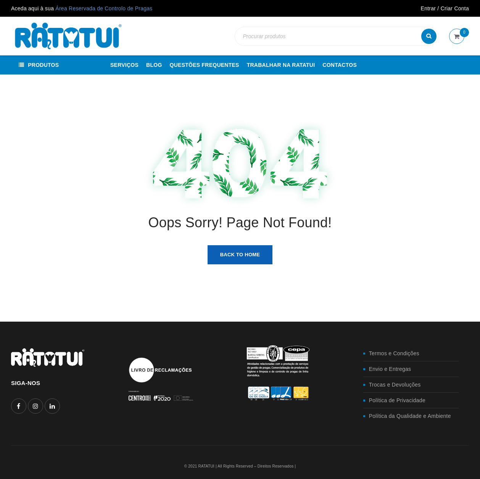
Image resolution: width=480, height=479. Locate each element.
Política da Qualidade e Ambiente (410, 416)
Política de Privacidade (397, 400)
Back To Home (240, 254)
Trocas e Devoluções (395, 385)
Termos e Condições (394, 353)
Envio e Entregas (390, 369)
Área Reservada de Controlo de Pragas (103, 8)
